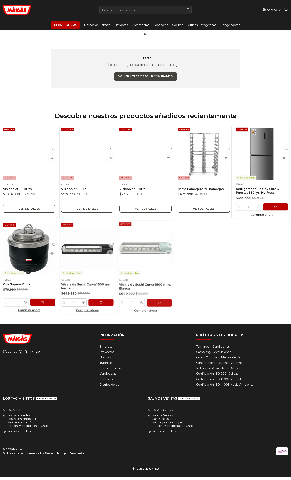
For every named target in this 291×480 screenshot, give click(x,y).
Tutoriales (106, 366)
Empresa (106, 350)
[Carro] (286, 10)
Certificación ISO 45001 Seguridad (220, 383)
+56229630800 (16, 413)
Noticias (105, 361)
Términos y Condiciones (213, 350)
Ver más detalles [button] (17, 435)
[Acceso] (272, 10)
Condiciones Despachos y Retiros (219, 366)
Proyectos (107, 355)
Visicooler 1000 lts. (18, 191)
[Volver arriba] (145, 472)
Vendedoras (108, 377)
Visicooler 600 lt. (132, 192)
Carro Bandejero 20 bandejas (203, 193)
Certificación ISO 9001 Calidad (217, 377)
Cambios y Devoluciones (213, 355)
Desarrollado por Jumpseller (65, 456)
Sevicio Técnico (110, 372)
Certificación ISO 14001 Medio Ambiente (225, 388)
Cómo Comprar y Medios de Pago (220, 361)
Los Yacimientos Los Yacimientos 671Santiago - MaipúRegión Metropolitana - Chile (25, 424)
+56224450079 (160, 413)
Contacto (106, 383)
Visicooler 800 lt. (75, 192)
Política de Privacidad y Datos (217, 372)
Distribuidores (109, 388)
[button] (65, 25)
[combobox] (145, 10)
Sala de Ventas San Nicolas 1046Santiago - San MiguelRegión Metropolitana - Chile (170, 424)
